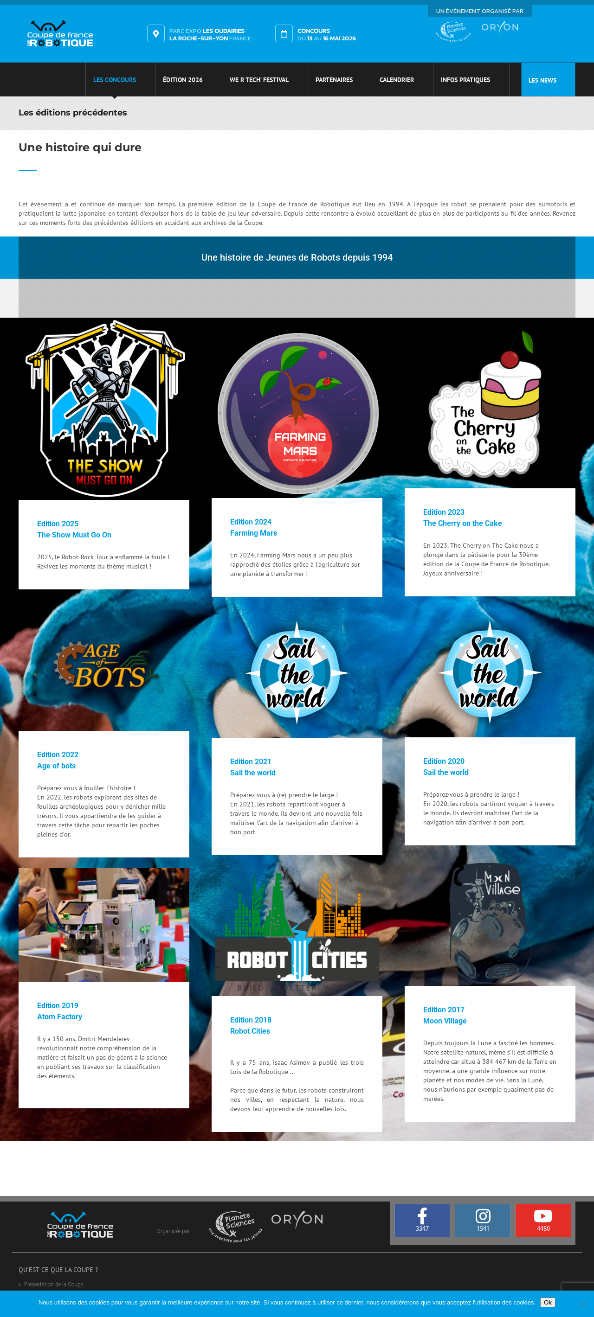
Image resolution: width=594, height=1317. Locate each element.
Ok (548, 1302)
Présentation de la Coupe (53, 1284)
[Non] (582, 1304)
